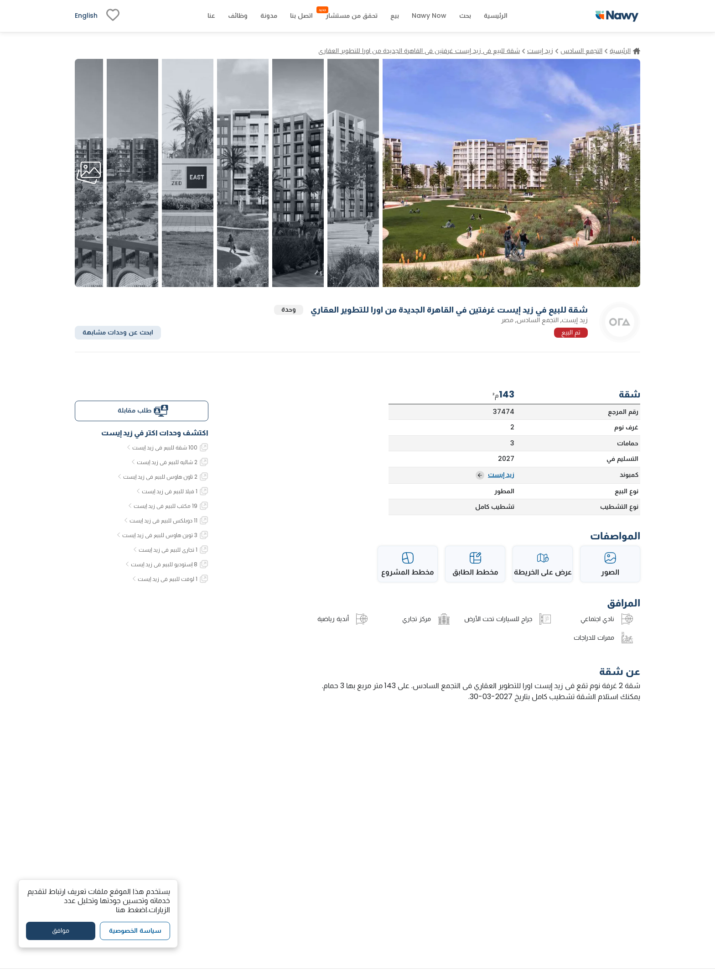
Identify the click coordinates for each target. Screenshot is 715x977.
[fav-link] (113, 16)
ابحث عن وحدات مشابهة (118, 332)
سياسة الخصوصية (135, 930)
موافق (60, 930)
